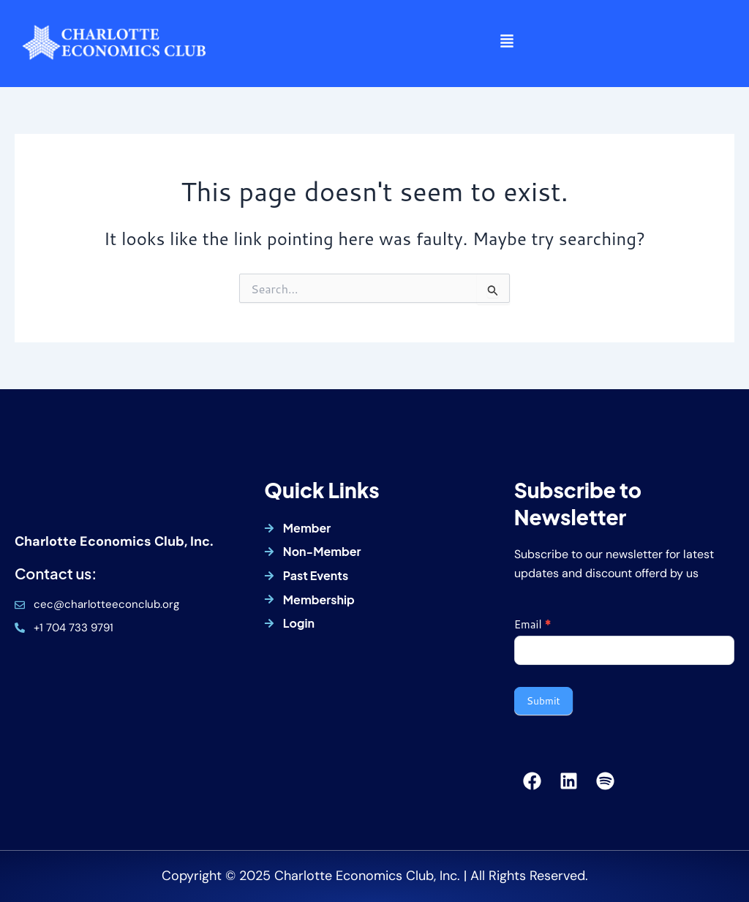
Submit (543, 701)
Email (533, 624)
